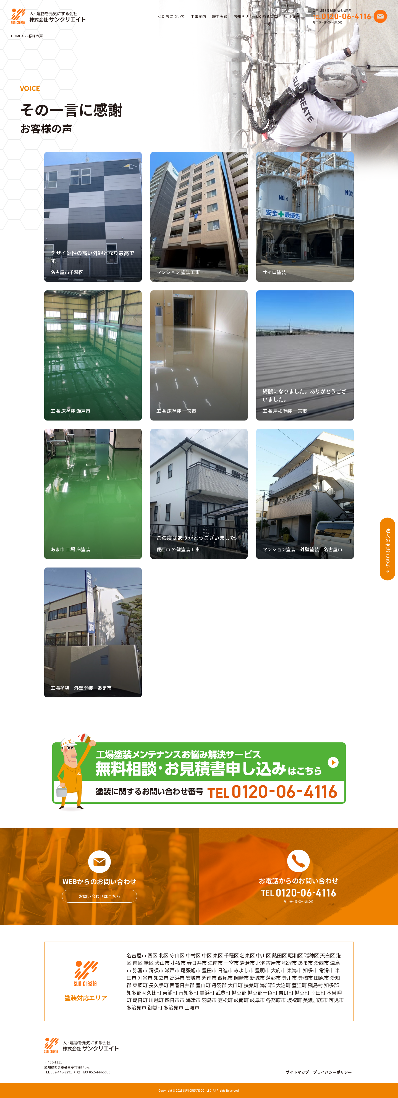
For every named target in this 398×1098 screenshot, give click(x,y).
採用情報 (291, 16)
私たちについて (171, 16)
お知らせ (241, 16)
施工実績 (219, 16)
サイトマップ (297, 1072)
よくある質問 (266, 16)
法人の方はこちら (387, 548)
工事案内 (198, 16)
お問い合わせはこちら (99, 896)
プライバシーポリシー (332, 1072)
